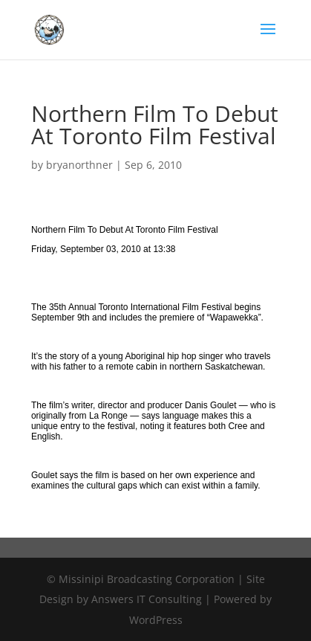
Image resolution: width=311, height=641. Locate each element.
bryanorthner (79, 165)
